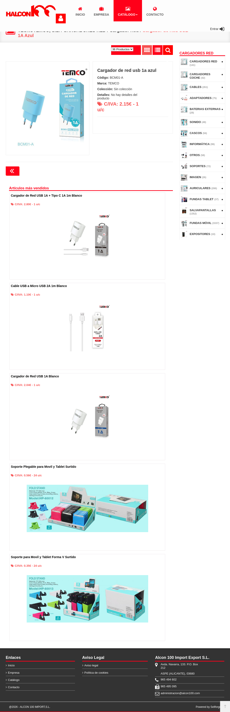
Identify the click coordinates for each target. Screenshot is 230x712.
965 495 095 (168, 686)
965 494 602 (168, 679)
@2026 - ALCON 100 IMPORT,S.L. (29, 706)
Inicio (11, 665)
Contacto (13, 687)
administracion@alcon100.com (180, 693)
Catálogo (13, 680)
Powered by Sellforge (208, 706)
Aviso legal (91, 665)
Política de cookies (96, 672)
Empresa (13, 672)
